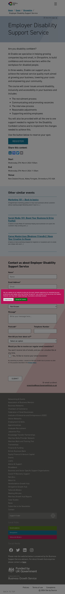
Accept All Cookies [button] (21, 299)
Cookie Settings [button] (8, 299)
